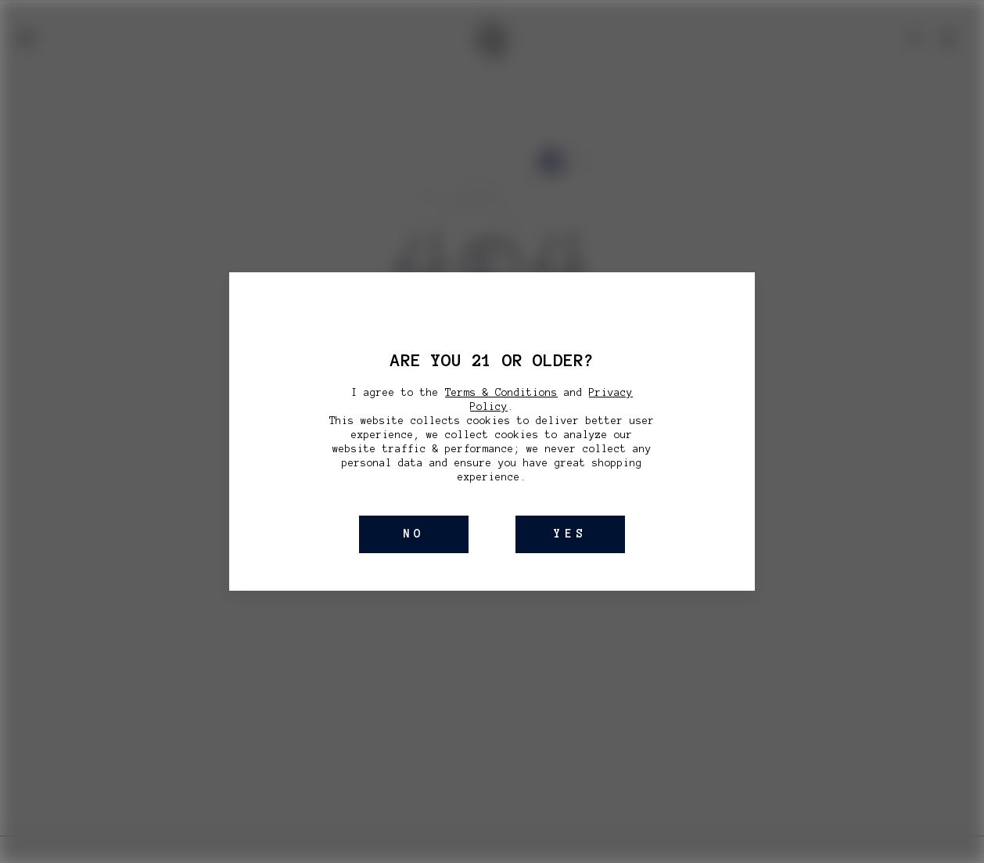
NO (414, 533)
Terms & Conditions (501, 392)
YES (570, 533)
